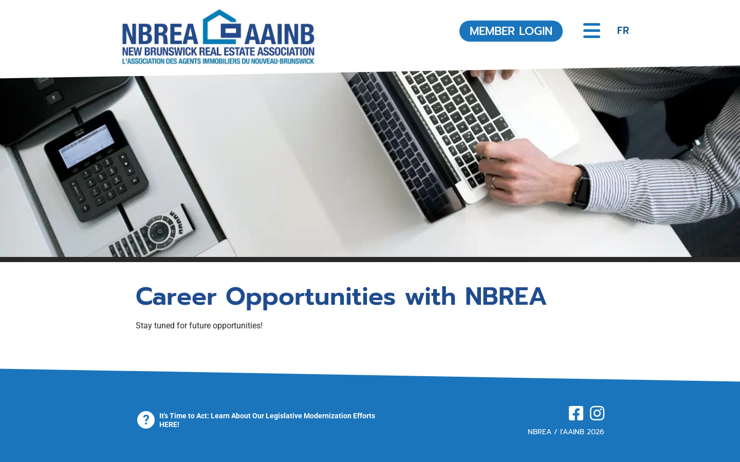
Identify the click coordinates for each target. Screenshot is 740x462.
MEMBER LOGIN (511, 31)
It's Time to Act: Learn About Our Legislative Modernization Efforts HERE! (267, 420)
